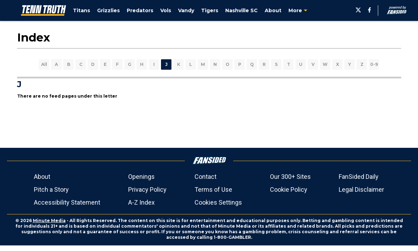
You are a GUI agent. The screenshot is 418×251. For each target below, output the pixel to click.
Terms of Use (213, 189)
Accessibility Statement (67, 202)
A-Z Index (141, 202)
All (44, 64)
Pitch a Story (51, 189)
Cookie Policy (288, 189)
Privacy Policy (147, 189)
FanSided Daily (359, 176)
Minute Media (49, 220)
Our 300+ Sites (290, 176)
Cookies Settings (218, 202)
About (42, 176)
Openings (141, 176)
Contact (206, 176)
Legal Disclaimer (361, 189)
